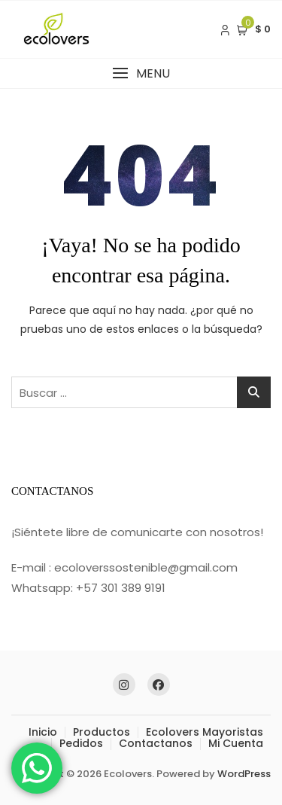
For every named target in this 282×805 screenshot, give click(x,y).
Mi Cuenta (235, 743)
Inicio (43, 731)
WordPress (244, 774)
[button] (141, 73)
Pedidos (81, 743)
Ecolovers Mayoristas (204, 731)
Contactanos (156, 743)
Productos (101, 731)
